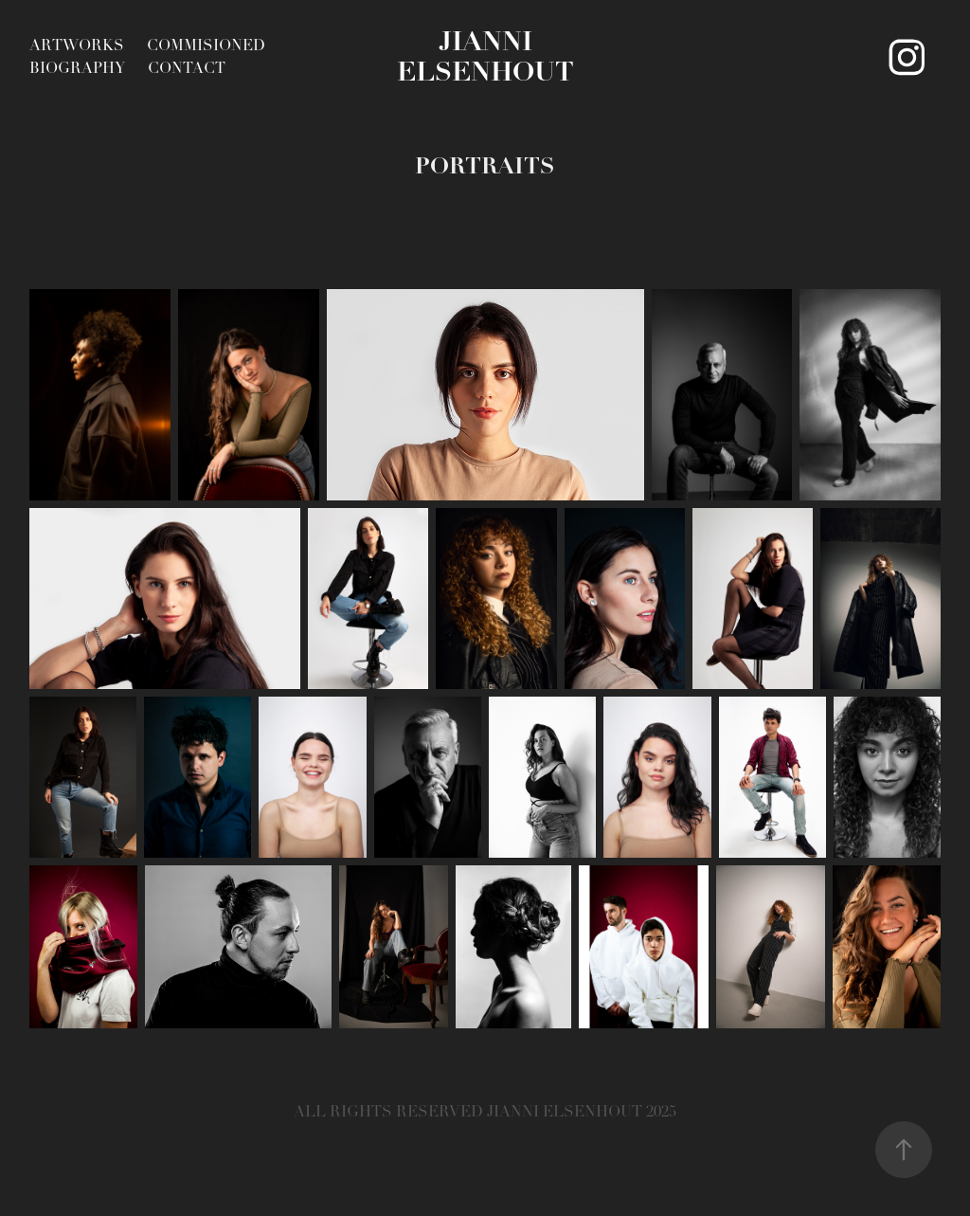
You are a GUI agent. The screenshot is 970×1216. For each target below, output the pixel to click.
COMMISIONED (206, 45)
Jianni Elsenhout (485, 56)
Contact (186, 68)
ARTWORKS (76, 45)
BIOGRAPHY (77, 68)
